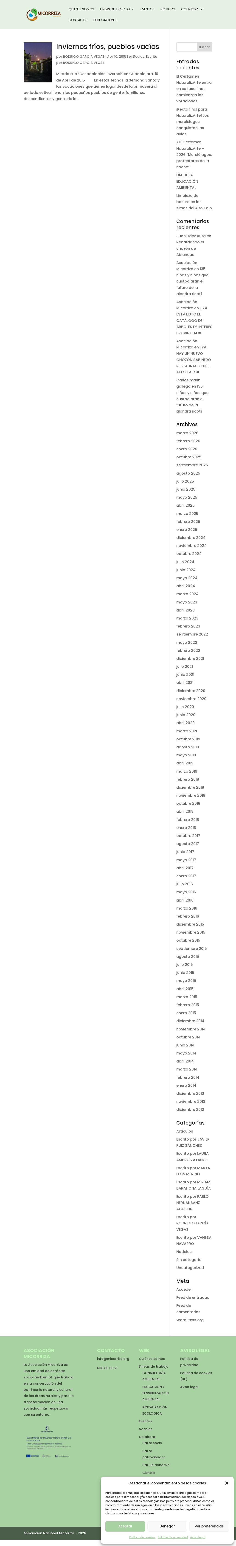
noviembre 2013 (190, 1101)
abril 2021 (185, 682)
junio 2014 (185, 1045)
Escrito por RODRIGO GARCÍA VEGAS (192, 1223)
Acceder (184, 1289)
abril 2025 (185, 505)
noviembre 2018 (190, 795)
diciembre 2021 (190, 658)
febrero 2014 (187, 1077)
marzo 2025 (187, 513)
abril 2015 (185, 989)
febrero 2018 (187, 819)
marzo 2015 (186, 997)
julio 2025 (185, 481)
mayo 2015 (186, 980)
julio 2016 (184, 884)
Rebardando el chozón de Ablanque (190, 248)
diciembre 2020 (190, 690)
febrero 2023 (188, 626)
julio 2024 (185, 562)
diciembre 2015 (190, 924)
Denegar (167, 1526)
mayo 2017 (186, 860)
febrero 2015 (187, 1005)
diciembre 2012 (190, 1109)
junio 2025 (185, 489)
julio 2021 (184, 666)
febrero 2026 (188, 441)
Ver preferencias (209, 1526)
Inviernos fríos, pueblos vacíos (107, 47)
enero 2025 (186, 529)
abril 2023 (185, 610)
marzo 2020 (187, 731)
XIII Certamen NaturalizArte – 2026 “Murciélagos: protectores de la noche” (194, 154)
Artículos (136, 56)
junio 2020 (185, 714)
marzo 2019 (186, 771)
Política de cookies (142, 1537)
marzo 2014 (186, 1069)
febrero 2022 (188, 650)
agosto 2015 (187, 956)
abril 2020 (185, 722)
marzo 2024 (187, 594)
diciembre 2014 (190, 1021)
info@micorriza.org (113, 1358)
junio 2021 (185, 674)
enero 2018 (186, 827)
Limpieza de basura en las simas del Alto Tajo (194, 202)
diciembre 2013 (190, 1093)
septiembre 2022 (192, 634)
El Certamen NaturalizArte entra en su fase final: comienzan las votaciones (194, 89)
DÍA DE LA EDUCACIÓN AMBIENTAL (187, 181)
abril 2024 (185, 586)
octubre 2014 (188, 1037)
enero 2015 (186, 1013)
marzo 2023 (187, 618)
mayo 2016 (186, 892)
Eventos (147, 9)
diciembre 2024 (190, 537)
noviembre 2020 (191, 698)
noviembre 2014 (190, 1029)
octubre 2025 (188, 457)
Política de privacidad (173, 1537)
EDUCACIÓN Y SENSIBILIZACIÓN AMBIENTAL (155, 1393)
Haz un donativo (156, 1465)
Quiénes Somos (81, 9)
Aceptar (125, 1526)
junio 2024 (186, 570)
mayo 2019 (186, 755)
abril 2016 (185, 900)
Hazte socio (152, 1443)
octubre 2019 (188, 739)
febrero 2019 (187, 779)
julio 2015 (184, 964)
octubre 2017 (188, 835)
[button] (227, 1483)
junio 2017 (185, 851)
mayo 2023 (186, 602)
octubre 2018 (188, 803)
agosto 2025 (188, 473)
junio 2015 (185, 972)
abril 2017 (185, 868)
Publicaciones (105, 20)
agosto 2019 (187, 747)
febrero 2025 (188, 521)
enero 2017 (186, 876)
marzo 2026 (187, 433)
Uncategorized (190, 1267)
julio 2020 (185, 706)
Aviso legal (197, 1537)
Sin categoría (189, 1259)
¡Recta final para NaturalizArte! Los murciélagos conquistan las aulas (192, 122)
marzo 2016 (186, 908)
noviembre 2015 (190, 932)
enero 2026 (186, 449)
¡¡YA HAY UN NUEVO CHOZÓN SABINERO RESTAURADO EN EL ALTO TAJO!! (193, 360)
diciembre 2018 (190, 787)
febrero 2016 (187, 916)
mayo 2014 (186, 1053)
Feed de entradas (192, 1297)
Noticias (167, 9)
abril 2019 (185, 763)
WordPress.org (190, 1320)
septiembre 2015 (191, 948)
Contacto (78, 20)
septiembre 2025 (192, 465)
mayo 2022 (186, 642)
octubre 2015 (188, 940)
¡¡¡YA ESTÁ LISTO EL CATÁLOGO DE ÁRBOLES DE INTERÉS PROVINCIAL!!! (194, 320)
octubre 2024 (189, 553)
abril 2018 (185, 811)
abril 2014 (185, 1061)
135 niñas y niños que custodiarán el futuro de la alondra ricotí (192, 281)
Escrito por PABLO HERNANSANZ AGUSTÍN (192, 1203)
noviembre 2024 (191, 545)
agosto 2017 (187, 843)
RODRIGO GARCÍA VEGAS (83, 56)
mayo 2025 (186, 497)
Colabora (189, 9)
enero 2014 (186, 1085)
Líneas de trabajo (115, 9)
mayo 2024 (186, 578)
